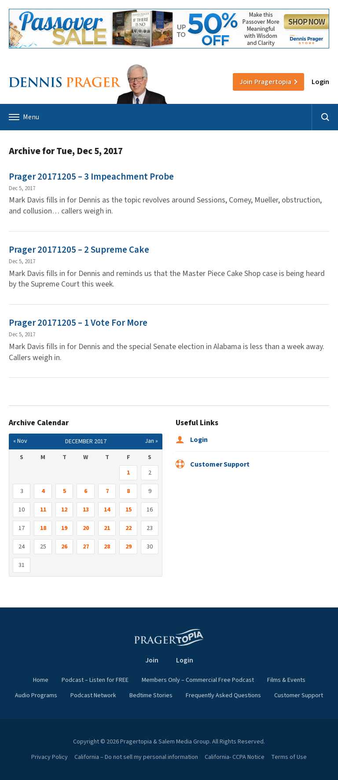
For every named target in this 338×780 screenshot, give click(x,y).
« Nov (20, 441)
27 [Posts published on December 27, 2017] (86, 546)
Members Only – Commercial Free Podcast (198, 680)
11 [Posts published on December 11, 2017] (43, 509)
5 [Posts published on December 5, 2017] (64, 491)
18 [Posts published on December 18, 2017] (43, 528)
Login (320, 82)
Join (265, 82)
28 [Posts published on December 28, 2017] (107, 546)
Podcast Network (93, 695)
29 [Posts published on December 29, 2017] (128, 546)
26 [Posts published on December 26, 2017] (64, 546)
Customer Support (213, 464)
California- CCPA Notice (235, 757)
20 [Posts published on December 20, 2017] (86, 528)
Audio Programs (36, 695)
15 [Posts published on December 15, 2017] (128, 509)
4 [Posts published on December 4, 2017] (42, 491)
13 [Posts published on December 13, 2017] (86, 509)
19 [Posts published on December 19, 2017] (64, 528)
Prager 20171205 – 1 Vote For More (78, 322)
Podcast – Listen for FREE (95, 680)
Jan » (151, 441)
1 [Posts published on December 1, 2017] (128, 472)
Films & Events (286, 680)
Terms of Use (289, 757)
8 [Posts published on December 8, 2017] (128, 491)
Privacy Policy (49, 757)
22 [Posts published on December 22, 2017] (128, 528)
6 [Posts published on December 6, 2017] (85, 491)
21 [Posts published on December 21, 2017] (107, 528)
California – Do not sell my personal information (136, 757)
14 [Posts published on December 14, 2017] (107, 509)
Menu (24, 117)
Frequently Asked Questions (223, 695)
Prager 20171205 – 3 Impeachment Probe (91, 176)
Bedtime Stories (151, 695)
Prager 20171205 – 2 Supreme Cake (79, 249)
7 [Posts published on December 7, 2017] (107, 491)
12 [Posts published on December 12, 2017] (64, 509)
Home (40, 680)
